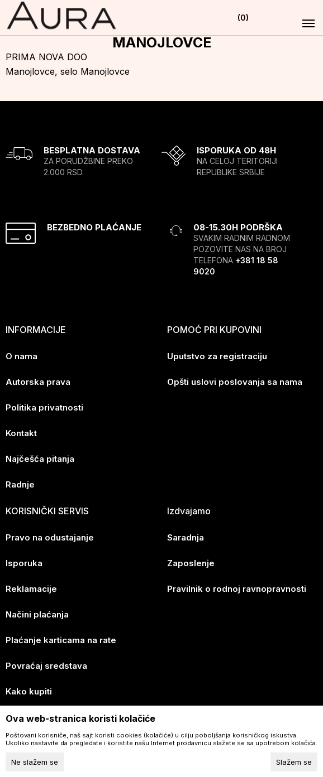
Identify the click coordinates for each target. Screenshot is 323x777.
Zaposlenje (191, 563)
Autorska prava (38, 382)
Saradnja (185, 537)
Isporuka (24, 563)
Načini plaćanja (37, 614)
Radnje (20, 484)
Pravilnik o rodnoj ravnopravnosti (236, 588)
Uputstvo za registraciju (217, 356)
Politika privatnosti (44, 407)
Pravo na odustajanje (50, 537)
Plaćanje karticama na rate (61, 640)
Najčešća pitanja (40, 458)
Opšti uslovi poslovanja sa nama (234, 382)
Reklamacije (31, 588)
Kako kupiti (29, 691)
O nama (21, 356)
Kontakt (21, 433)
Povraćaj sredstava (46, 665)
